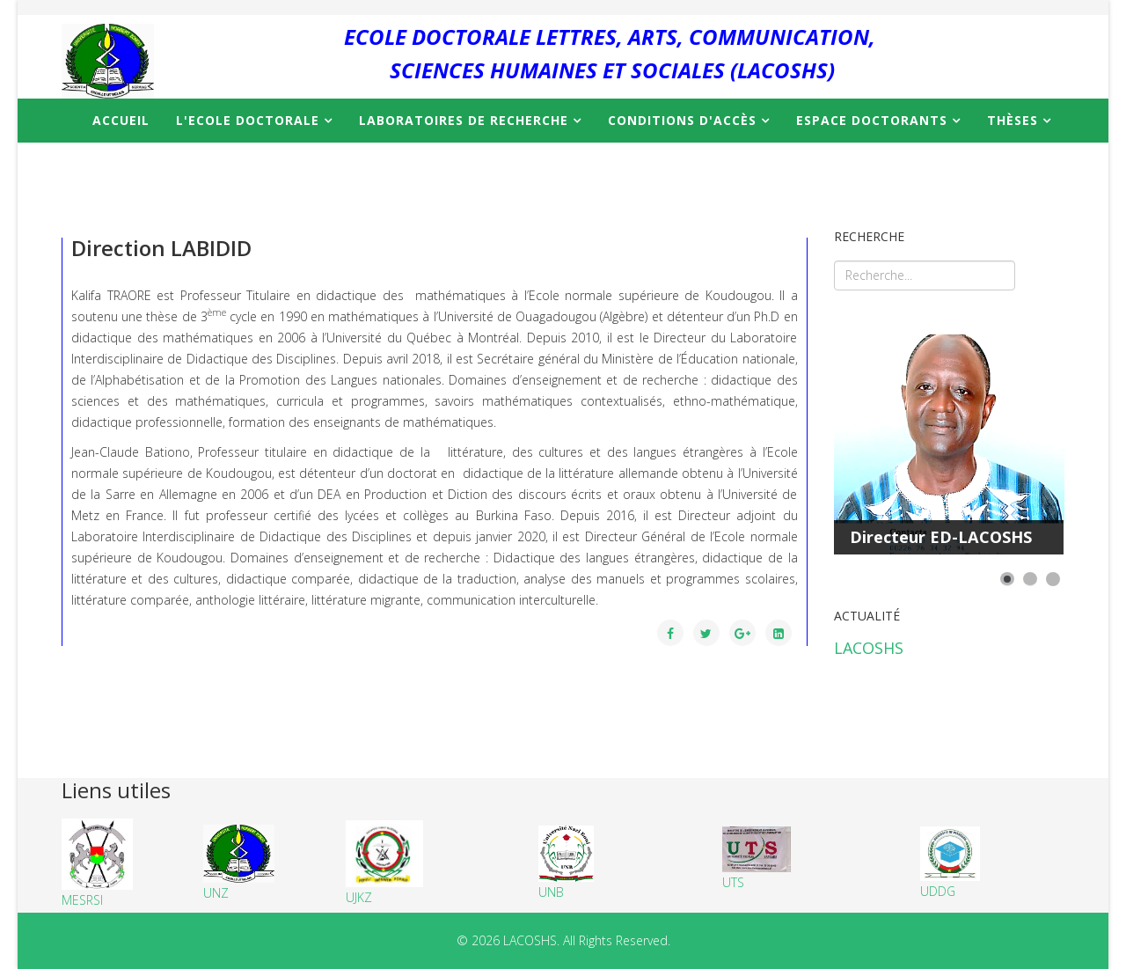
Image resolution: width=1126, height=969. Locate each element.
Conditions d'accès (682, 120)
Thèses (1012, 120)
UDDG (950, 862)
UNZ (216, 893)
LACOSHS (868, 647)
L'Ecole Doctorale (247, 120)
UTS (756, 858)
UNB (566, 863)
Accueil (121, 120)
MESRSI (97, 863)
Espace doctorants (871, 120)
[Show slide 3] (1053, 579)
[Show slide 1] (1007, 579)
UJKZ (384, 863)
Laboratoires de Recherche (463, 120)
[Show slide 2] (1030, 579)
